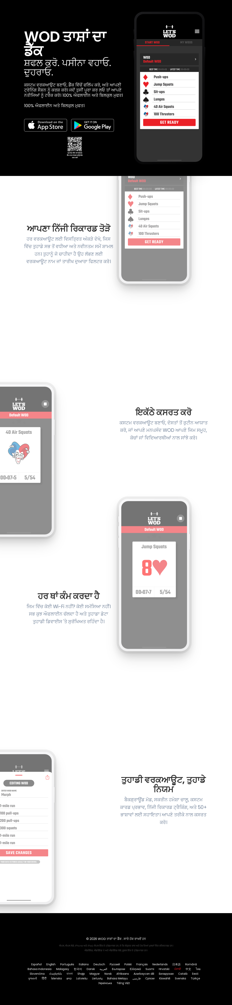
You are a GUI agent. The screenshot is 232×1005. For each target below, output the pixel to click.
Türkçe (195, 978)
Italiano (84, 964)
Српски (149, 978)
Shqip (81, 974)
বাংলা (70, 974)
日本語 (176, 964)
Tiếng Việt (123, 983)
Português (67, 964)
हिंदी (44, 978)
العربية (103, 969)
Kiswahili (164, 978)
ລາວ (69, 978)
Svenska (180, 978)
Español (36, 964)
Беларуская (166, 974)
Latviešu (81, 978)
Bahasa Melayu (117, 978)
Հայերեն (55, 974)
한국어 (78, 969)
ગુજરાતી (32, 978)
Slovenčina (37, 974)
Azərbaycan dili (144, 974)
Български (118, 969)
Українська (105, 983)
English (51, 964)
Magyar (95, 974)
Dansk (91, 969)
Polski (128, 964)
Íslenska (56, 978)
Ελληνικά (135, 969)
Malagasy (62, 969)
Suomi (150, 969)
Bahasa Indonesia (39, 969)
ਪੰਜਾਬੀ (177, 969)
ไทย (198, 969)
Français (142, 964)
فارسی (136, 978)
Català (182, 974)
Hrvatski (164, 969)
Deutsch (99, 964)
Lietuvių (97, 978)
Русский (115, 964)
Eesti (195, 974)
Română (191, 964)
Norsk (108, 974)
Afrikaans (122, 974)
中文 (188, 969)
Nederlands (160, 964)
